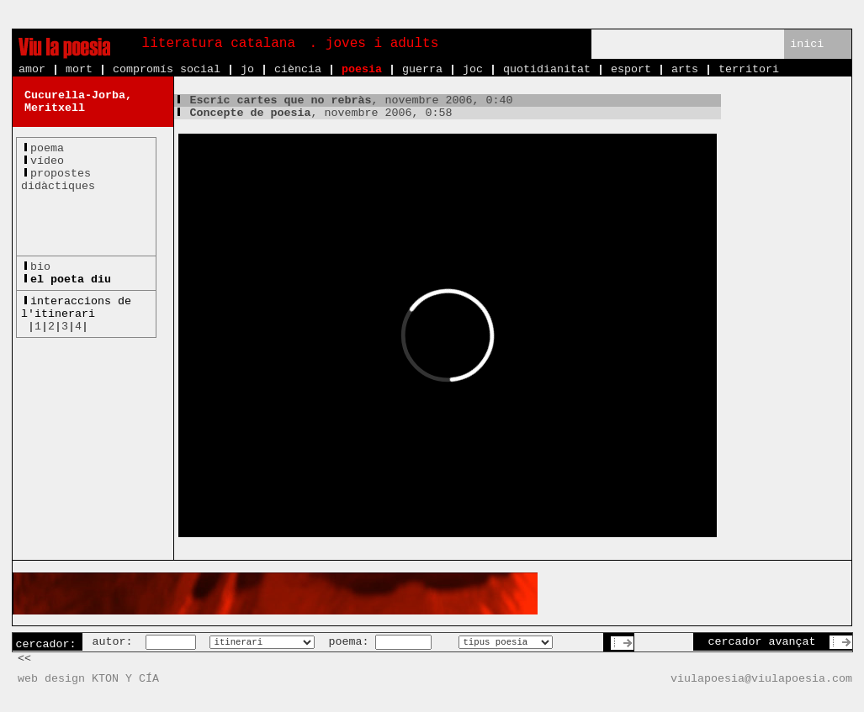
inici (807, 44)
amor (32, 69)
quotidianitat (547, 69)
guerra (422, 69)
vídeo (47, 161)
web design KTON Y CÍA (88, 678)
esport (631, 69)
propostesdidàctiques (58, 180)
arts (684, 69)
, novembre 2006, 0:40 (343, 100)
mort (79, 69)
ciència (297, 69)
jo (247, 69)
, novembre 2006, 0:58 (313, 113)
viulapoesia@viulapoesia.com (761, 678)
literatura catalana (218, 43)
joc (473, 69)
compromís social (166, 69)
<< (24, 658)
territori (748, 69)
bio (40, 267)
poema (47, 148)
